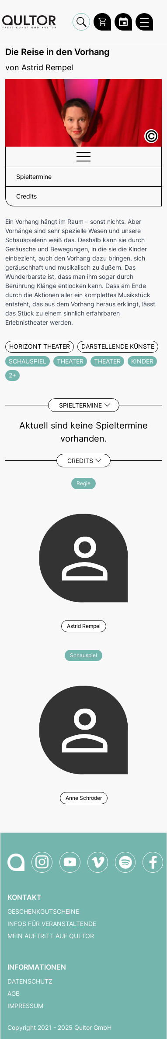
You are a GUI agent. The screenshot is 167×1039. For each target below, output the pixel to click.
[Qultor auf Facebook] (153, 862)
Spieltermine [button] (34, 176)
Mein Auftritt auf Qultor (50, 936)
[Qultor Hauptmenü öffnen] (144, 22)
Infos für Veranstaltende (51, 923)
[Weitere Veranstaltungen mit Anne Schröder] (83, 729)
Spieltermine (80, 405)
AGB (13, 993)
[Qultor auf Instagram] (41, 862)
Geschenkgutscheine (43, 911)
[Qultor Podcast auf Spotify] (125, 862)
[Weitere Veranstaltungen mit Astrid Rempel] (83, 557)
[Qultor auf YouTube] (69, 862)
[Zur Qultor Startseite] (29, 22)
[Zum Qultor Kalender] (123, 22)
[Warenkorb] (102, 22)
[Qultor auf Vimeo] (97, 862)
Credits (80, 460)
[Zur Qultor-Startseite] (15, 862)
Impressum (25, 1005)
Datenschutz (29, 981)
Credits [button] (26, 196)
